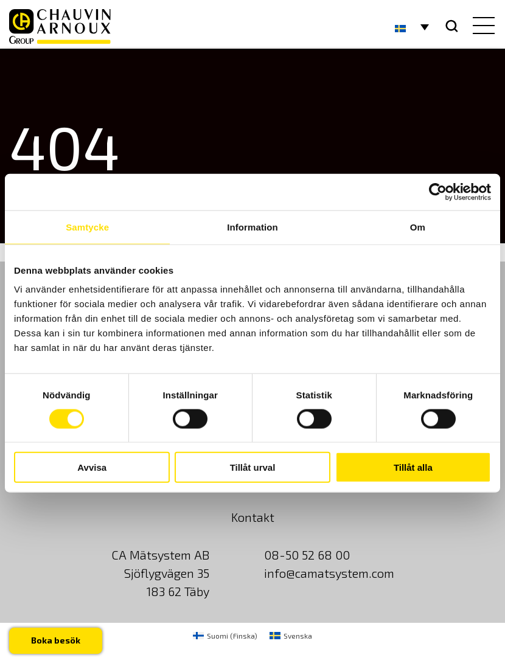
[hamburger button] (481, 26)
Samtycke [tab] (87, 226)
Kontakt (252, 517)
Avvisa (91, 467)
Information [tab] (252, 226)
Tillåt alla (413, 467)
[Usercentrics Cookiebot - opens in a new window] (438, 191)
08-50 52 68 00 (307, 554)
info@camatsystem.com (329, 573)
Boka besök (55, 640)
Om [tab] (417, 226)
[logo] (60, 26)
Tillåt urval (253, 467)
